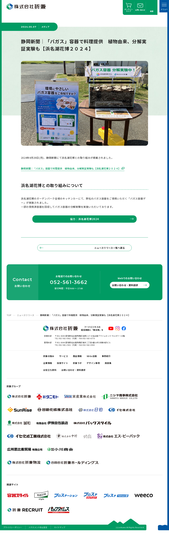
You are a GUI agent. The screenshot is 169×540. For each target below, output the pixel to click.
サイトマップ (59, 535)
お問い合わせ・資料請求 (128, 289)
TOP (9, 319)
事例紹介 (113, 361)
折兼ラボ (81, 369)
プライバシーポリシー (12, 535)
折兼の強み (49, 361)
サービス (66, 361)
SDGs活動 (97, 361)
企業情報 (48, 369)
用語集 (115, 369)
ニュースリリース (25, 319)
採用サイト (64, 369)
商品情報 (81, 361)
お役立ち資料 (50, 377)
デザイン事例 (98, 369)
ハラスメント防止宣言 (38, 535)
